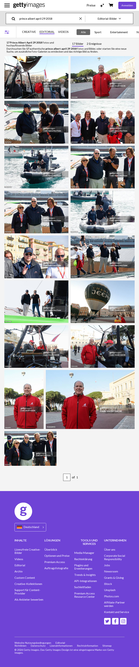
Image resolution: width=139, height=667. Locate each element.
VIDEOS (63, 31)
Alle (83, 32)
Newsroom (111, 571)
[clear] (82, 18)
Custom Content (24, 577)
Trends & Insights (85, 574)
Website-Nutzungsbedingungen (32, 642)
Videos (18, 559)
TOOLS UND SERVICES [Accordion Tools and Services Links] (89, 542)
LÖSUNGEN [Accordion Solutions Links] (52, 540)
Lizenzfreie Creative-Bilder (27, 551)
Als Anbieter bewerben (28, 599)
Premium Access (54, 562)
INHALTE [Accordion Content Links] (20, 540)
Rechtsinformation (87, 645)
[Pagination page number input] (66, 477)
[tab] (77, 44)
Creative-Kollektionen (28, 583)
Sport (97, 32)
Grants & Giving (114, 577)
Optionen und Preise (57, 555)
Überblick (50, 549)
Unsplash (109, 590)
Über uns (109, 549)
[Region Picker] (30, 527)
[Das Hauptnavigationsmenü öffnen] (7, 5)
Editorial (19, 565)
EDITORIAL (46, 31)
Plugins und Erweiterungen (83, 567)
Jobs (107, 565)
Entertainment (119, 32)
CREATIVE (29, 31)
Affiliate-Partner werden (114, 604)
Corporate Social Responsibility (114, 557)
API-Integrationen (85, 581)
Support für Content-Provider (27, 591)
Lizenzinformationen (61, 645)
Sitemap (107, 645)
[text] (48, 18)
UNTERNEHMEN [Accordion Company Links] (115, 540)
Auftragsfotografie (56, 568)
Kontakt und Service (116, 612)
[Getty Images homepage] (29, 5)
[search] (15, 18)
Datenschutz (38, 645)
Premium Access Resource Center (84, 595)
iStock (108, 583)
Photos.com (111, 596)
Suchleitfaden (82, 587)
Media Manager (84, 552)
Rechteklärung (83, 559)
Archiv (18, 571)
